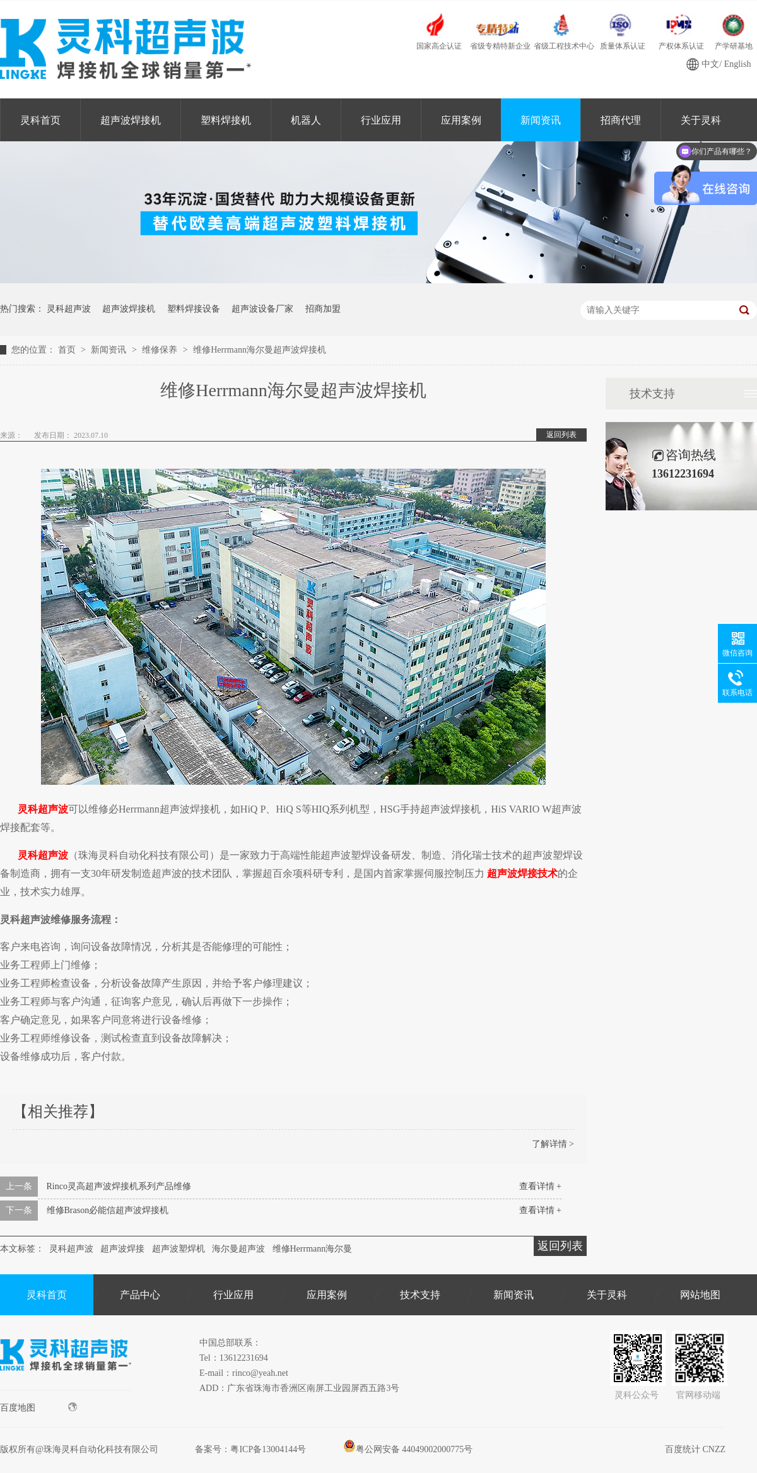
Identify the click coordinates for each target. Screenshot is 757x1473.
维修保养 (161, 350)
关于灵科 (607, 1294)
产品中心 (140, 1294)
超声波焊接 (122, 1248)
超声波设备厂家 (262, 309)
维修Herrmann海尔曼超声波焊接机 (259, 350)
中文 (710, 64)
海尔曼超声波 (238, 1248)
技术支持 (652, 393)
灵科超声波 (69, 309)
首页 (68, 350)
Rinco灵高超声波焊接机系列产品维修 (119, 1186)
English (737, 64)
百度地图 (38, 1407)
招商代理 (621, 120)
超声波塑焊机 (178, 1248)
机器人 (306, 120)
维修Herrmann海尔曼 (313, 1248)
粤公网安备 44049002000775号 (408, 1449)
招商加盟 (323, 309)
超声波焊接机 (130, 120)
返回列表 (561, 434)
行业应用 (381, 120)
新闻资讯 (540, 120)
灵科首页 (40, 120)
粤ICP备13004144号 (268, 1449)
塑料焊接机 (226, 120)
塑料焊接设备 (193, 309)
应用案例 (461, 120)
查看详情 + (540, 1186)
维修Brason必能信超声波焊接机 (108, 1210)
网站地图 (700, 1294)
